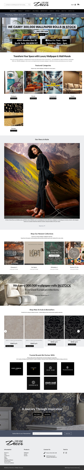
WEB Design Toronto (69, 467)
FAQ (5, 454)
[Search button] (29, 4)
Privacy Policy (7, 461)
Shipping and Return (8, 460)
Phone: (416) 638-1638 (51, 452)
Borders (28, 10)
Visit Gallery (37, 414)
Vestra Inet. (77, 467)
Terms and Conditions (9, 462)
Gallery (5, 458)
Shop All (42, 34)
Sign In (73, 4)
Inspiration (44, 10)
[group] (14, 256)
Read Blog (47, 414)
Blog (5, 457)
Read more (42, 225)
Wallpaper (13, 10)
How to (52, 10)
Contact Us (71, 10)
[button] (78, 331)
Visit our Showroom (42, 295)
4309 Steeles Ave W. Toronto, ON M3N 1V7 (51, 456)
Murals (20, 10)
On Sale (57, 10)
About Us (63, 10)
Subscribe (68, 433)
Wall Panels (36, 10)
